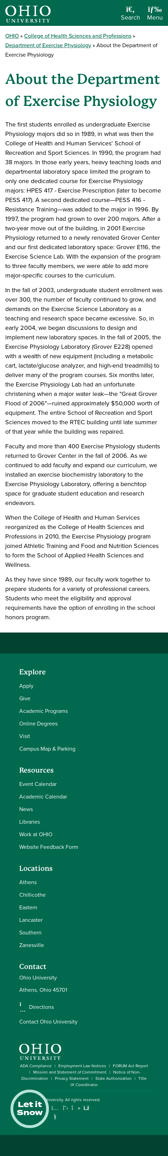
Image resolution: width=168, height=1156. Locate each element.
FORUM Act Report (130, 1066)
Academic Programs (43, 711)
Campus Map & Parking (47, 749)
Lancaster (31, 920)
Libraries (29, 822)
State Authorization (113, 1078)
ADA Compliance (36, 1066)
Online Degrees (38, 724)
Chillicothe (32, 895)
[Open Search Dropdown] (130, 15)
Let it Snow (30, 1109)
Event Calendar (38, 784)
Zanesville (31, 945)
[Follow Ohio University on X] (65, 1108)
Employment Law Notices (82, 1066)
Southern (30, 933)
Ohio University (48, 1100)
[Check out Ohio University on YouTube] (55, 1112)
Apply (26, 686)
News (26, 809)
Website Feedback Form (48, 847)
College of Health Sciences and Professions (77, 36)
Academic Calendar (43, 797)
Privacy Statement (72, 1078)
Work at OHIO (35, 834)
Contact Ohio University (48, 1022)
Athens (28, 882)
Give (24, 698)
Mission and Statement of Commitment (70, 1072)
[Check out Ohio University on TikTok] (76, 1108)
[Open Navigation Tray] (155, 15)
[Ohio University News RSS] (86, 1108)
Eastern (28, 907)
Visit (24, 736)
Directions (41, 1007)
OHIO (12, 36)
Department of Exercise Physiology (48, 45)
